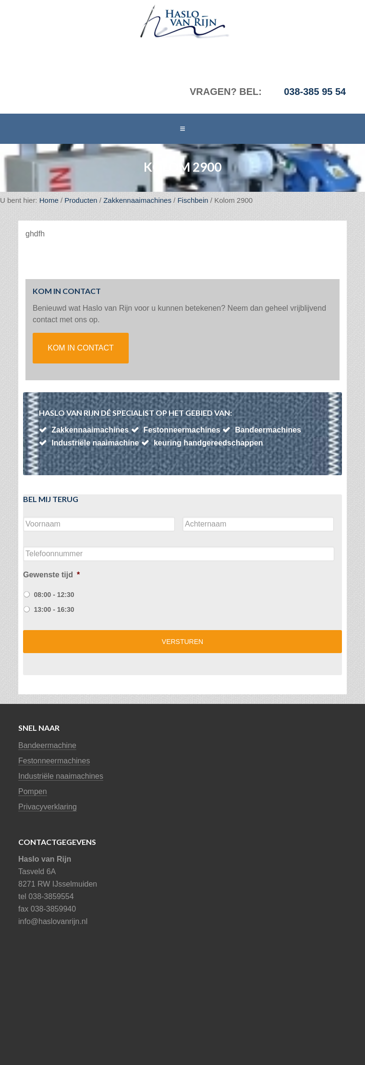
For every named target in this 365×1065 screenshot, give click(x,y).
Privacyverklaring (47, 807)
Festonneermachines (54, 761)
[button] (182, 129)
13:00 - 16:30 (54, 609)
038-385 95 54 (315, 91)
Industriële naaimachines (60, 776)
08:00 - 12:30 (54, 594)
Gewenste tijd (51, 575)
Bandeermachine (47, 745)
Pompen (32, 791)
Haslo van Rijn (77, 21)
